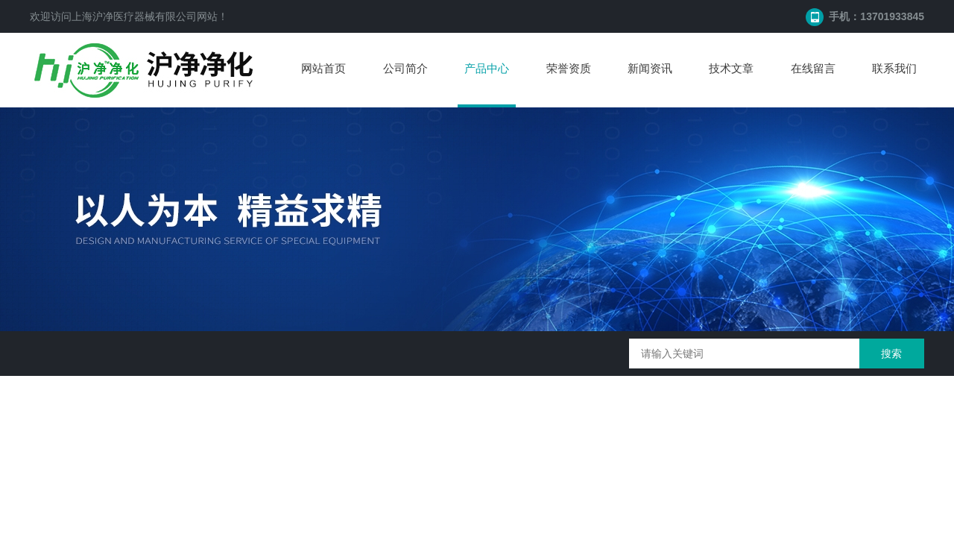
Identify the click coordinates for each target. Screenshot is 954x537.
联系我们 (894, 68)
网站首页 (323, 68)
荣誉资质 (568, 68)
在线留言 (813, 68)
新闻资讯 (650, 68)
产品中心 (486, 68)
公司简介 (405, 68)
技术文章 (731, 68)
